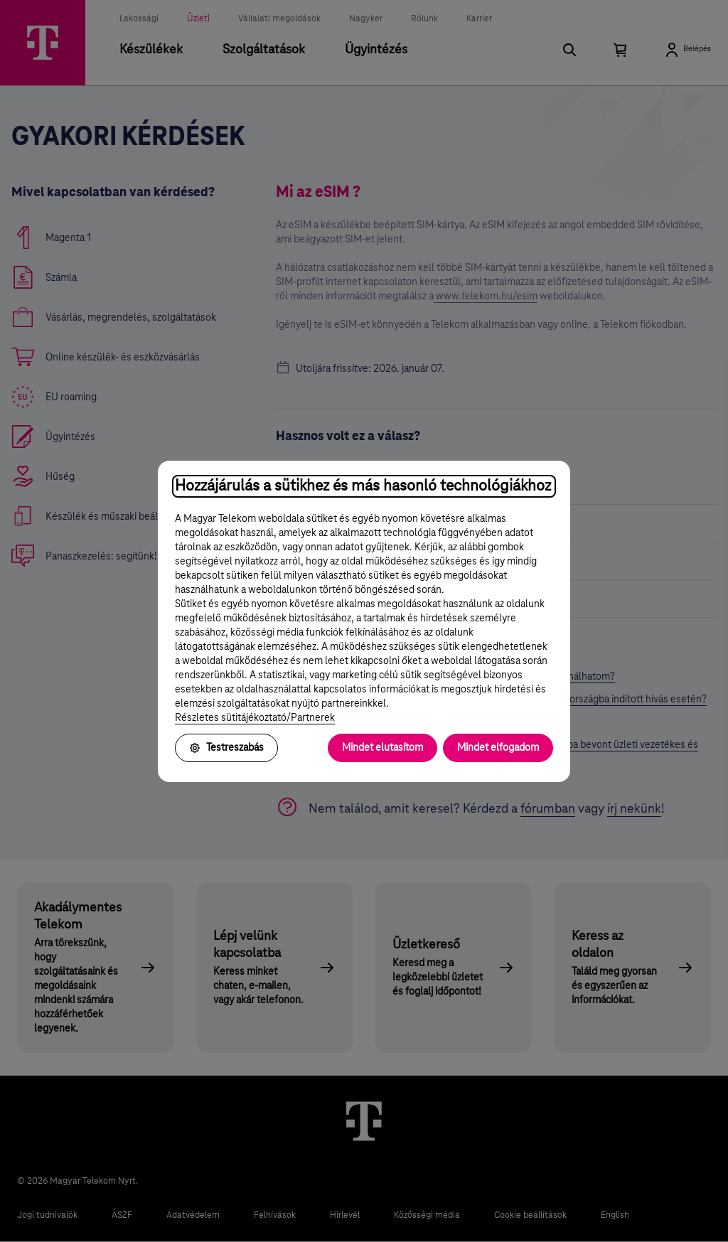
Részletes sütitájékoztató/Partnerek (255, 718)
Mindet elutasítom (382, 748)
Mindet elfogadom (498, 748)
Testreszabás (226, 748)
